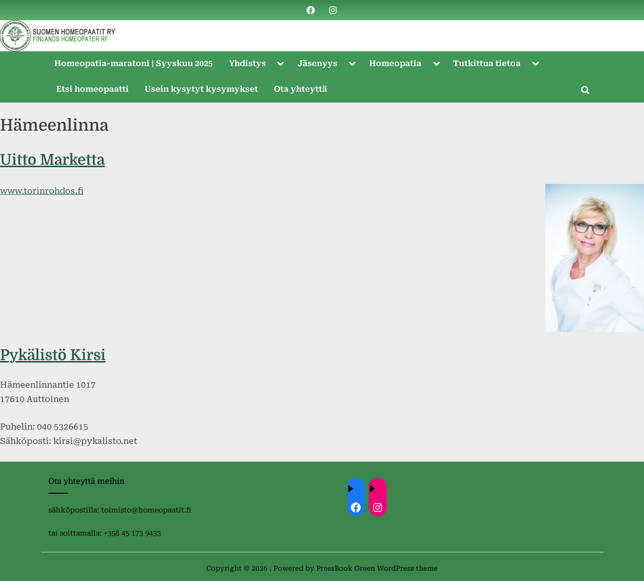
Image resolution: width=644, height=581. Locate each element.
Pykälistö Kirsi (53, 355)
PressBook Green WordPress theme (377, 568)
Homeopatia (395, 63)
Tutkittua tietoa (487, 63)
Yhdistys (247, 63)
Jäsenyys (318, 63)
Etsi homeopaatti (92, 89)
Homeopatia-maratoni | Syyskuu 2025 (133, 63)
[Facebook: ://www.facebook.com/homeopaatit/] (356, 507)
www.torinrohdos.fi (41, 191)
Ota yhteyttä (300, 89)
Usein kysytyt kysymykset (201, 89)
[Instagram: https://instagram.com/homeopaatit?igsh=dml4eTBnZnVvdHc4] (377, 507)
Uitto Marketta (52, 159)
